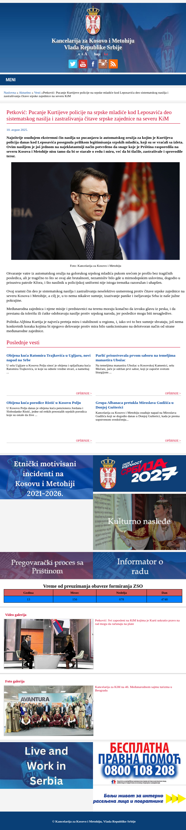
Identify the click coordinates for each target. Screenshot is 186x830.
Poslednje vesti (23, 342)
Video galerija (15, 615)
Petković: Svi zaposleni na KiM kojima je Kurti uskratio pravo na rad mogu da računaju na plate (137, 622)
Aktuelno (25, 92)
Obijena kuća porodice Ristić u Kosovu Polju (44, 402)
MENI (11, 79)
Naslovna (10, 92)
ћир (97, 54)
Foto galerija (14, 681)
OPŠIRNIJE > (84, 393)
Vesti (37, 92)
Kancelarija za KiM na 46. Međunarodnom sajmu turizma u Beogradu (133, 688)
